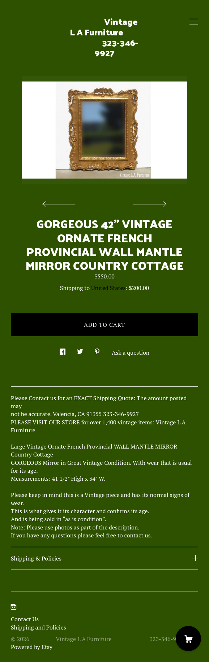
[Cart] (188, 638)
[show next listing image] (149, 202)
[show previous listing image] (60, 202)
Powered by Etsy (31, 647)
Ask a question (130, 352)
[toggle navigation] (193, 22)
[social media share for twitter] (80, 349)
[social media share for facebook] (62, 349)
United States (108, 288)
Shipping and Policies (38, 627)
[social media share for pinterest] (97, 349)
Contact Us (25, 619)
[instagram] (13, 607)
